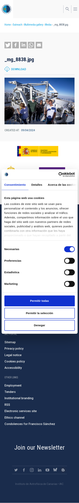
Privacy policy (14, 348)
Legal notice (12, 355)
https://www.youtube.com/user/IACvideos (47, 470)
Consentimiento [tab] (15, 184)
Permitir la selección (39, 313)
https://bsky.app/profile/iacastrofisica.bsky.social (55, 470)
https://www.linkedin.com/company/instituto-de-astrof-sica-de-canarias (40, 470)
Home (7, 24)
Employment (12, 385)
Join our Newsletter (39, 447)
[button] (7, 45)
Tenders (10, 392)
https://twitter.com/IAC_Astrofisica (16, 470)
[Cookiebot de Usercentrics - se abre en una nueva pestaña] (58, 174)
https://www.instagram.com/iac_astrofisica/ (32, 470)
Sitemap (10, 342)
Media (48, 24)
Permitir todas (39, 300)
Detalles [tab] (36, 184)
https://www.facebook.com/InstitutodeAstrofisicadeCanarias (24, 470)
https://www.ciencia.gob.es (37, 151)
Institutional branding (18, 398)
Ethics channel (14, 417)
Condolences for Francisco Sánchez (29, 424)
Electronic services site (20, 411)
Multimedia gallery (33, 24)
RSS (7, 405)
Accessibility (13, 368)
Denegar (39, 325)
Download (18, 69)
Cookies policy (14, 361)
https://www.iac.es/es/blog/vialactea (63, 470)
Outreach (17, 24)
